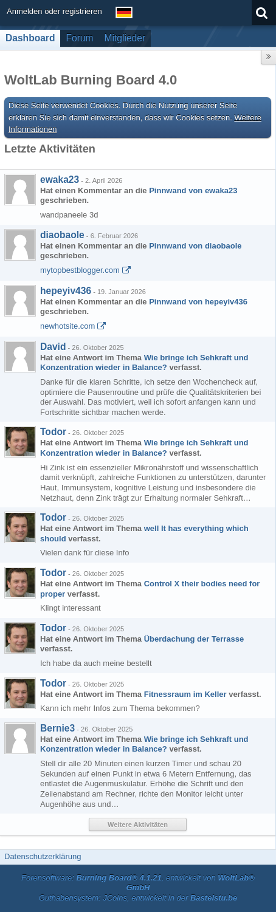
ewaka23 (59, 179)
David (53, 346)
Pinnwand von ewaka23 (193, 190)
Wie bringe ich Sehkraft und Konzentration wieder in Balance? (144, 362)
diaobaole (62, 235)
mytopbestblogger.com (80, 270)
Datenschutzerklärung (42, 856)
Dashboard (30, 38)
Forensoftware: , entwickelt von (138, 883)
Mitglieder (125, 38)
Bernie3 (57, 728)
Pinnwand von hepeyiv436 (198, 301)
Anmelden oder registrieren (54, 11)
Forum (79, 38)
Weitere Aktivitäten (138, 824)
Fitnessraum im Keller (185, 694)
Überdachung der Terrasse (194, 638)
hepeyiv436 (65, 291)
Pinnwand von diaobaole (195, 245)
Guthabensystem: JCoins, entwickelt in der (138, 897)
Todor (53, 432)
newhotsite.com (67, 326)
